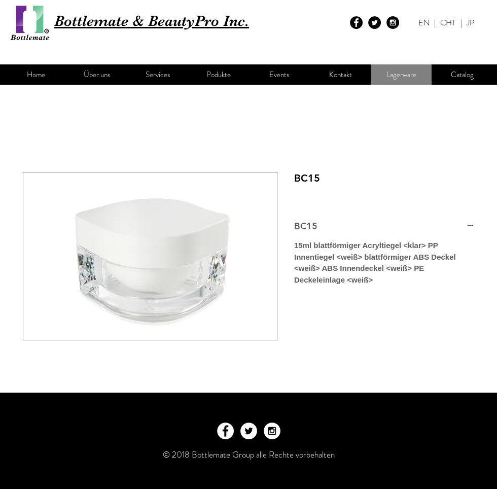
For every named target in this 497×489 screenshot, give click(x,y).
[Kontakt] (340, 74)
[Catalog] (462, 74)
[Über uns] (96, 74)
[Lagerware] (401, 74)
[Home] (36, 74)
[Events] (279, 74)
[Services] (157, 74)
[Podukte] (218, 74)
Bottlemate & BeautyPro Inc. (151, 20)
